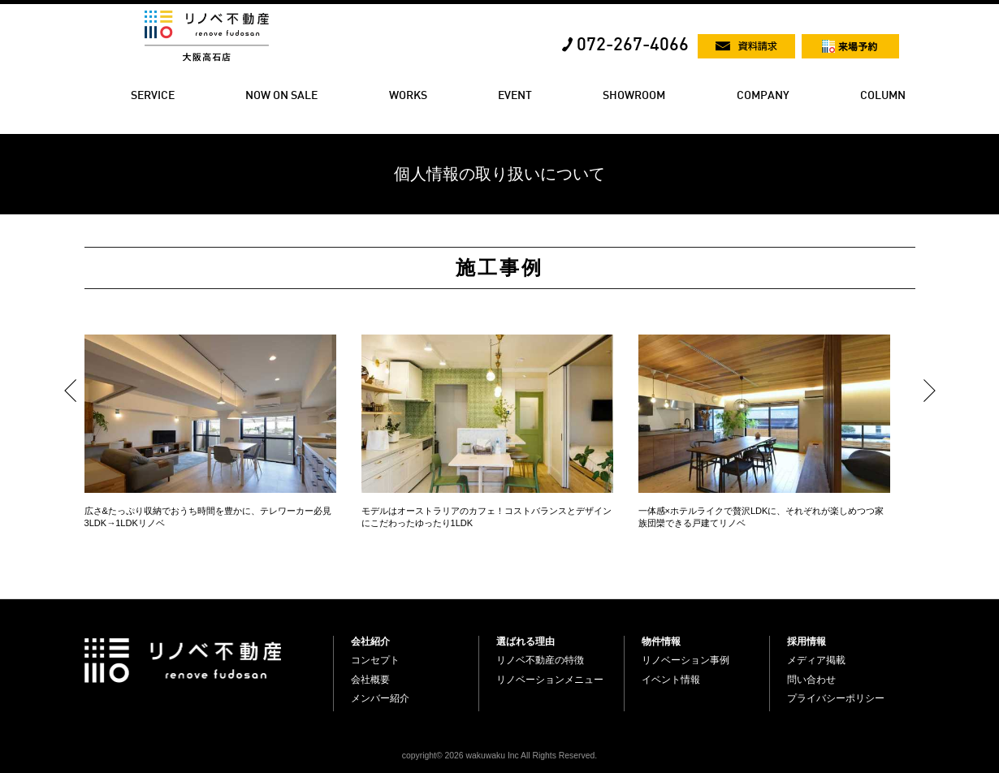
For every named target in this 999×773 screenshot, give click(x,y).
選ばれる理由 (525, 641)
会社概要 (370, 679)
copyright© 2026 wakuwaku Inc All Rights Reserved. (499, 755)
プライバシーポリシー (835, 698)
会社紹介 (370, 641)
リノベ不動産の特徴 (540, 660)
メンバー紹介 (380, 698)
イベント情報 (671, 679)
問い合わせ (811, 679)
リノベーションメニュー (549, 679)
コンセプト (375, 660)
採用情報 (806, 641)
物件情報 (661, 641)
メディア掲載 (816, 660)
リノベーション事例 (685, 660)
